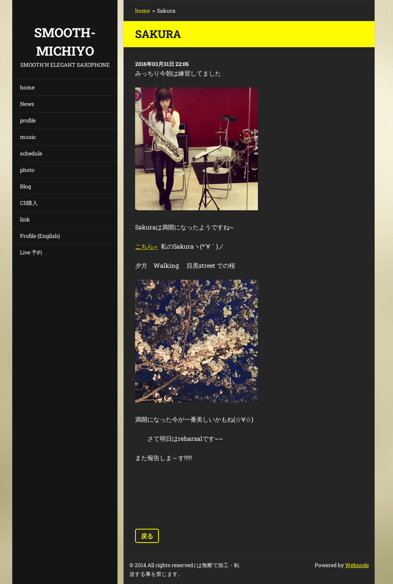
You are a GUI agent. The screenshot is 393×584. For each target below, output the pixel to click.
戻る (147, 536)
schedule (31, 153)
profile (28, 120)
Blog (25, 186)
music (28, 136)
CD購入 (29, 202)
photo (27, 169)
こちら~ (146, 246)
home (27, 87)
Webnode (357, 565)
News (27, 103)
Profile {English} (40, 235)
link (25, 219)
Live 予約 (31, 252)
